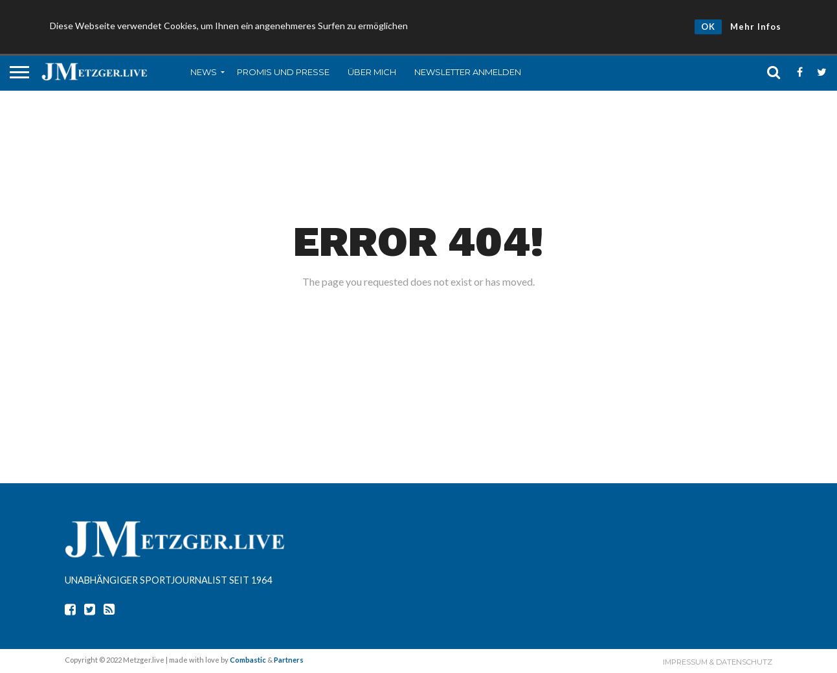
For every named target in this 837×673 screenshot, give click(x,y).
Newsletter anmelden (467, 72)
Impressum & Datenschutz (717, 662)
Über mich (372, 72)
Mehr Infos (755, 26)
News (203, 72)
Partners (289, 660)
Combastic (248, 660)
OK (708, 26)
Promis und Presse (283, 72)
